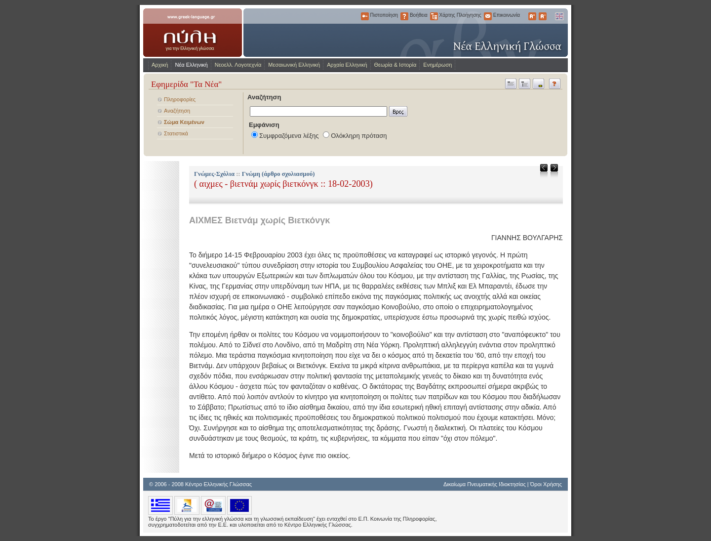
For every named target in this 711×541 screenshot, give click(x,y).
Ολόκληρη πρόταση (359, 135)
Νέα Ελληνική (191, 65)
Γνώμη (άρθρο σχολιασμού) (278, 173)
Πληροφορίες (180, 99)
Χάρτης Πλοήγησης (434, 16)
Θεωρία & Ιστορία (395, 65)
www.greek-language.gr (192, 32)
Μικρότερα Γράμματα (543, 16)
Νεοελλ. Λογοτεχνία (238, 65)
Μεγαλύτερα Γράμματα (532, 16)
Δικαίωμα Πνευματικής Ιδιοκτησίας (484, 484)
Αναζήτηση (177, 111)
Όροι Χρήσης (546, 484)
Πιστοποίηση (365, 16)
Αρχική (160, 65)
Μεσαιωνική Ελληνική (294, 65)
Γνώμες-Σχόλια (214, 173)
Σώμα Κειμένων (184, 122)
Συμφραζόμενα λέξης (289, 135)
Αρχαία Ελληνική (347, 65)
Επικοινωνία (488, 16)
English (559, 16)
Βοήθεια (404, 16)
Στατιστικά (176, 133)
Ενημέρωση (437, 65)
